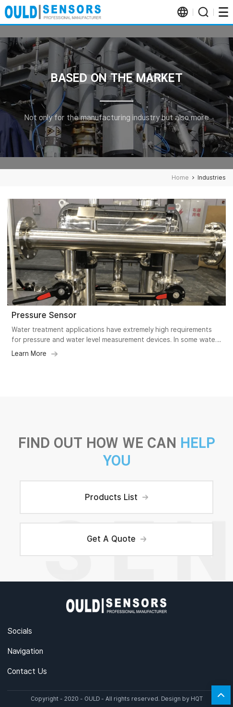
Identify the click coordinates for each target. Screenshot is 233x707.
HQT (197, 698)
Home (180, 177)
